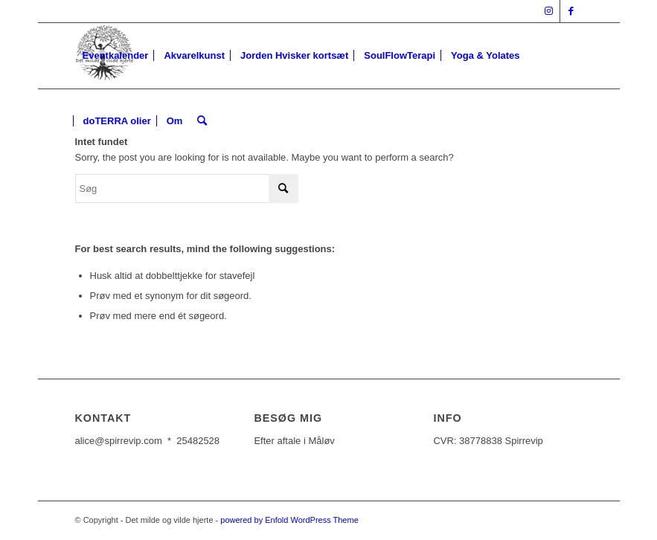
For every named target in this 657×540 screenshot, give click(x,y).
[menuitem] (115, 56)
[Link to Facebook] (571, 11)
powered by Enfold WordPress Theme (289, 519)
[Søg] (202, 121)
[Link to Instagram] (549, 11)
